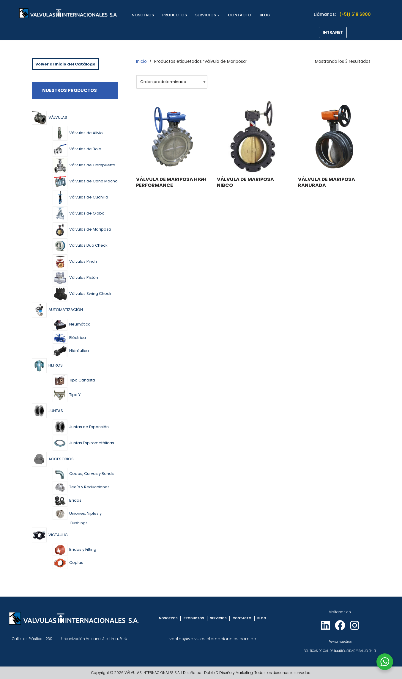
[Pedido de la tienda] (171, 82)
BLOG (265, 15)
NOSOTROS (143, 15)
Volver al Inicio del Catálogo (65, 64)
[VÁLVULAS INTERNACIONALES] (68, 13)
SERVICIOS (218, 618)
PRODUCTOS (174, 15)
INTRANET (333, 32)
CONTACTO (239, 15)
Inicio (141, 61)
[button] (218, 15)
